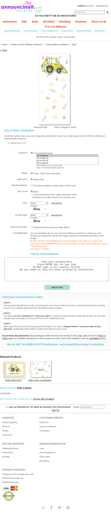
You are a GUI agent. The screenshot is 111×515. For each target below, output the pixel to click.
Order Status (44, 460)
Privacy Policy (7, 456)
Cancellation (44, 434)
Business (81, 21)
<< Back (3, 50)
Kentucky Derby (12, 30)
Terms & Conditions (47, 430)
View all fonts (56, 203)
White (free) (37, 179)
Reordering (44, 464)
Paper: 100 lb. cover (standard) (45, 173)
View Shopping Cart (47, 456)
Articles (5, 434)
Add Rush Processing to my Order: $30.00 (50, 227)
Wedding (65, 21)
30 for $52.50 (67, 158)
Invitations (10, 21)
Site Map (6, 460)
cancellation (94, 341)
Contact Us (43, 426)
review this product (43, 402)
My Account (85, 6)
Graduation (67, 30)
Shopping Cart (102, 6)
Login (41, 452)
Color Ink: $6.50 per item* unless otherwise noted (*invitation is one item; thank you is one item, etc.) (53, 195)
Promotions (7, 438)
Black (34, 191)
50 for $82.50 (67, 163)
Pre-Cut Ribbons (55, 26)
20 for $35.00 (67, 156)
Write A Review (24, 391)
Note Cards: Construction (39, 383)
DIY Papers (99, 30)
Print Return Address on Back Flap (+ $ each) (53, 185)
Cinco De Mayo (31, 30)
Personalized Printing (41, 153)
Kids (24, 21)
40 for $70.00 (67, 160)
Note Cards (98, 21)
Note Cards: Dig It (13, 383)
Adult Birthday (83, 30)
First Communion (49, 30)
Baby (35, 21)
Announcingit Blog (9, 426)
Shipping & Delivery (10, 452)
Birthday (48, 21)
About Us (6, 430)
